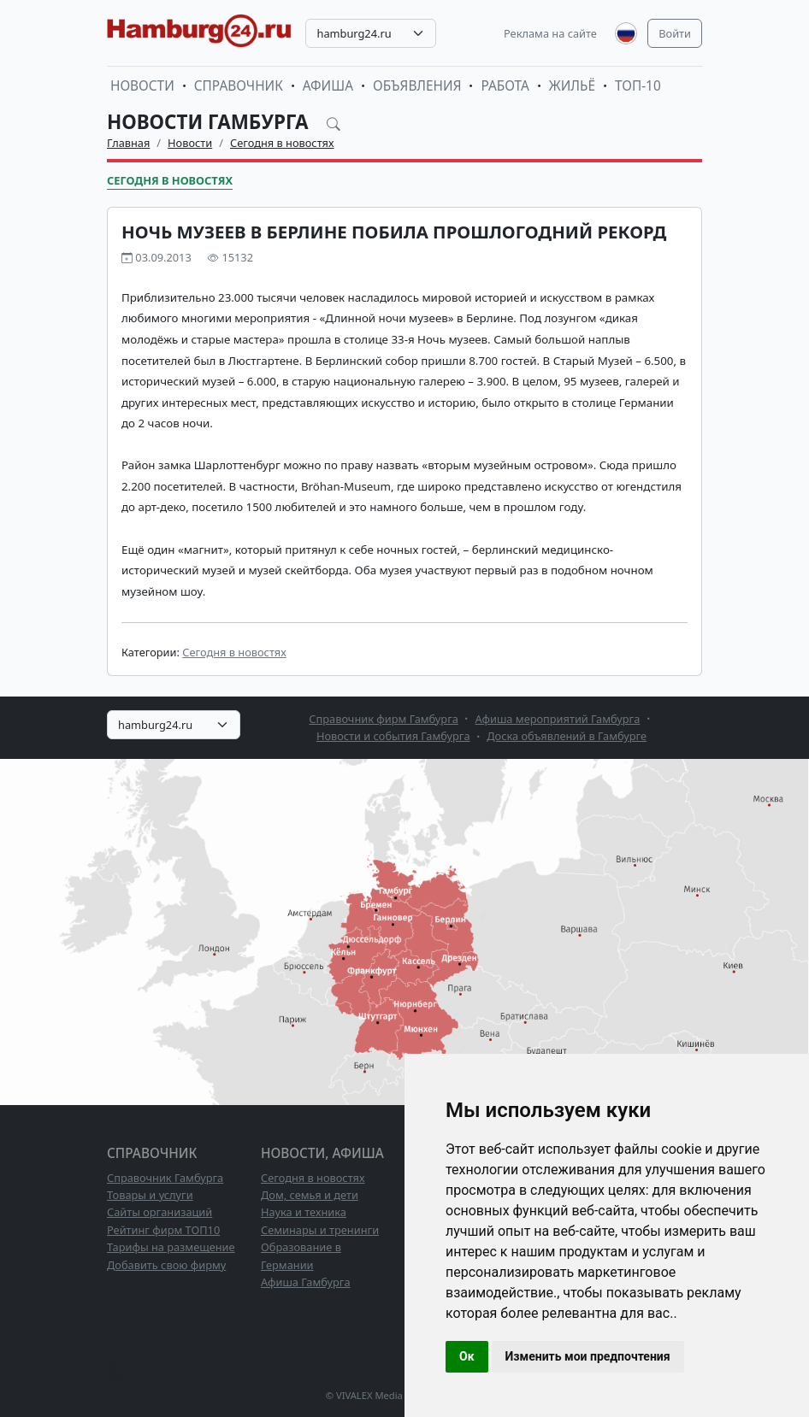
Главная (128, 142)
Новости (142, 86)
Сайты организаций (159, 1212)
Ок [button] (467, 1356)
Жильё (572, 86)
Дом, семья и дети (309, 1194)
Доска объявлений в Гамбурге (567, 736)
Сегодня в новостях (282, 142)
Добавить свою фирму (166, 1265)
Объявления (417, 86)
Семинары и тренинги (320, 1230)
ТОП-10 (638, 86)
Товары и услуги (150, 1194)
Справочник (238, 86)
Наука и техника (303, 1212)
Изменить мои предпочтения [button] (587, 1356)
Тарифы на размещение (171, 1247)
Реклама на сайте (550, 33)
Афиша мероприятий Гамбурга (558, 718)
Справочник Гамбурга (165, 1177)
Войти (674, 33)
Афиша (328, 86)
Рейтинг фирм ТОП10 (163, 1230)
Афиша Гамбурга (306, 1282)
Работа (505, 86)
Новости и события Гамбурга (393, 736)
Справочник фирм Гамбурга (383, 718)
